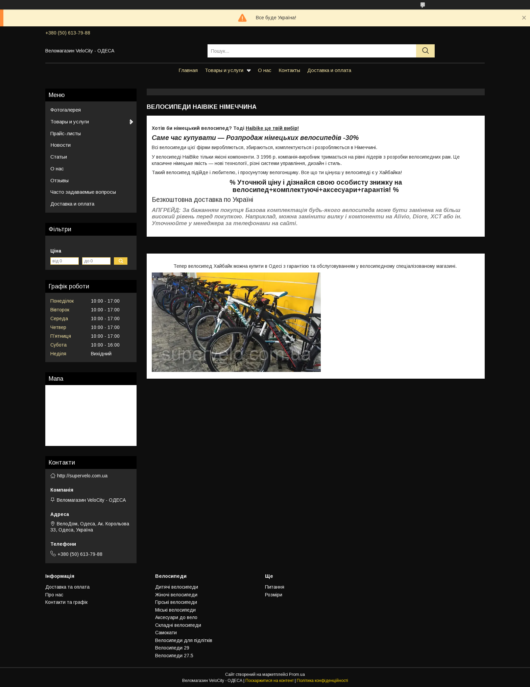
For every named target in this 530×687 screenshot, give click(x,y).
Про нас (54, 594)
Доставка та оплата (67, 587)
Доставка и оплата (329, 70)
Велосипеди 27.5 (174, 655)
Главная (188, 70)
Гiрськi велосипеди (176, 602)
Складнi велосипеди (178, 625)
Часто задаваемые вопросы (83, 192)
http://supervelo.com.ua (82, 475)
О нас (264, 70)
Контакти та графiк (66, 602)
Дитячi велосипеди (176, 587)
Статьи (58, 157)
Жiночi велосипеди (176, 594)
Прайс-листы (65, 133)
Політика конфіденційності (322, 680)
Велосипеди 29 (172, 647)
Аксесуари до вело (176, 617)
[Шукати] (425, 50)
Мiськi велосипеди (175, 610)
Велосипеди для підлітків (183, 640)
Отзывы (59, 180)
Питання (274, 587)
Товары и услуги (224, 70)
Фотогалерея (65, 110)
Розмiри (273, 594)
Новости (60, 145)
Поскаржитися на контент (269, 680)
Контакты (289, 70)
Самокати (166, 632)
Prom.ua (297, 674)
